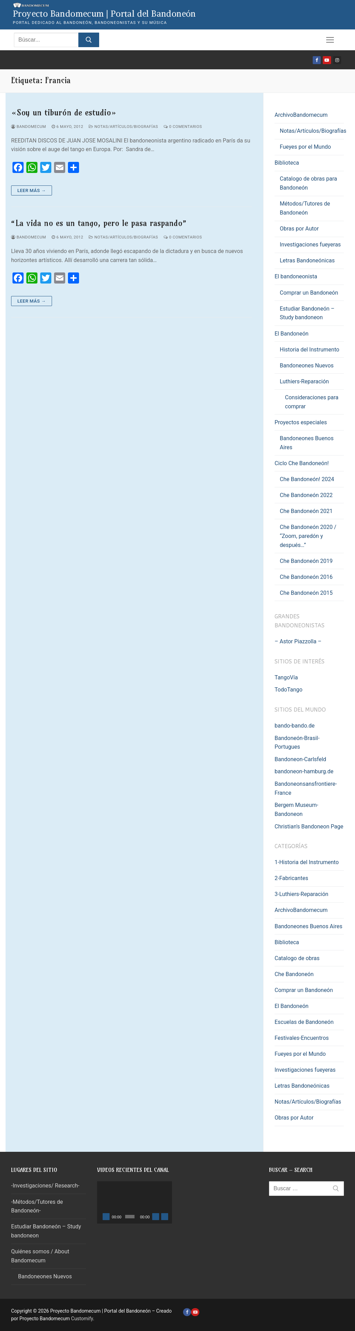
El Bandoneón (292, 333)
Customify (82, 1318)
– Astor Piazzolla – (298, 641)
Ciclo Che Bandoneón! (302, 463)
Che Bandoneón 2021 (306, 511)
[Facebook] (317, 60)
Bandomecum (28, 126)
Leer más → (31, 190)
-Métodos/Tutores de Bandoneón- (37, 1206)
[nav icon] (330, 40)
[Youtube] (327, 60)
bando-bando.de (295, 725)
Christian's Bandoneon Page (309, 826)
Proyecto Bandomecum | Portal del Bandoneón (104, 14)
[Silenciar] (155, 1216)
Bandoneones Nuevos (307, 365)
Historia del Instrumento (309, 349)
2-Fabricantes (291, 878)
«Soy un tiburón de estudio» (63, 112)
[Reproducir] (106, 1216)
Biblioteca (288, 162)
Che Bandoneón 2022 (306, 495)
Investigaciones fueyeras (310, 244)
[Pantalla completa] (164, 1216)
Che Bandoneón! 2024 (307, 479)
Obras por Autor (299, 228)
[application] (134, 1202)
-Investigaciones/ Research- (45, 1185)
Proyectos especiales (301, 422)
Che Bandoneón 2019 (306, 561)
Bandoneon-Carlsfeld (300, 759)
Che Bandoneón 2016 (306, 577)
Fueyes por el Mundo (305, 146)
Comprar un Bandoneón (309, 292)
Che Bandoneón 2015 (306, 593)
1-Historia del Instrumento (307, 862)
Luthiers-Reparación (305, 381)
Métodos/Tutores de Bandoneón (305, 208)
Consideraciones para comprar (311, 402)
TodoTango (288, 689)
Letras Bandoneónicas (307, 260)
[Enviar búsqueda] (88, 40)
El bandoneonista (297, 276)
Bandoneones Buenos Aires (307, 443)
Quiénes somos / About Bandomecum (40, 1256)
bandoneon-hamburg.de (304, 771)
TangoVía (286, 677)
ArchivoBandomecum (302, 115)
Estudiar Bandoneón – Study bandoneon (307, 313)
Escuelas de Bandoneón (304, 1022)
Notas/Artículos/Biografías (123, 126)
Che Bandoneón (294, 974)
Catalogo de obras (297, 958)
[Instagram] (337, 60)
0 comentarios (183, 126)
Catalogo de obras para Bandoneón (308, 183)
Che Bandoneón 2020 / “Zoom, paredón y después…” (308, 536)
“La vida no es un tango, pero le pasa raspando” (99, 223)
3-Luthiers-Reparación (301, 894)
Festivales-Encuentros (302, 1038)
